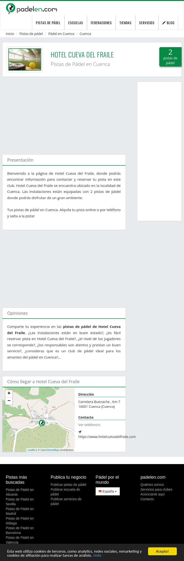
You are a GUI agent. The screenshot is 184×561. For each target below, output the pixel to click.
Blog (168, 22)
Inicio (10, 33)
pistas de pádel (48, 22)
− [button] (9, 401)
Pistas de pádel (31, 33)
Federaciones (101, 22)
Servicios (147, 22)
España (108, 491)
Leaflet (31, 450)
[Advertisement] (64, 113)
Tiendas (126, 22)
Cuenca (85, 33)
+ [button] (9, 393)
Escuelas (75, 22)
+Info (97, 555)
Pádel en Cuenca (61, 33)
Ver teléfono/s (89, 424)
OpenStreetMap (49, 450)
